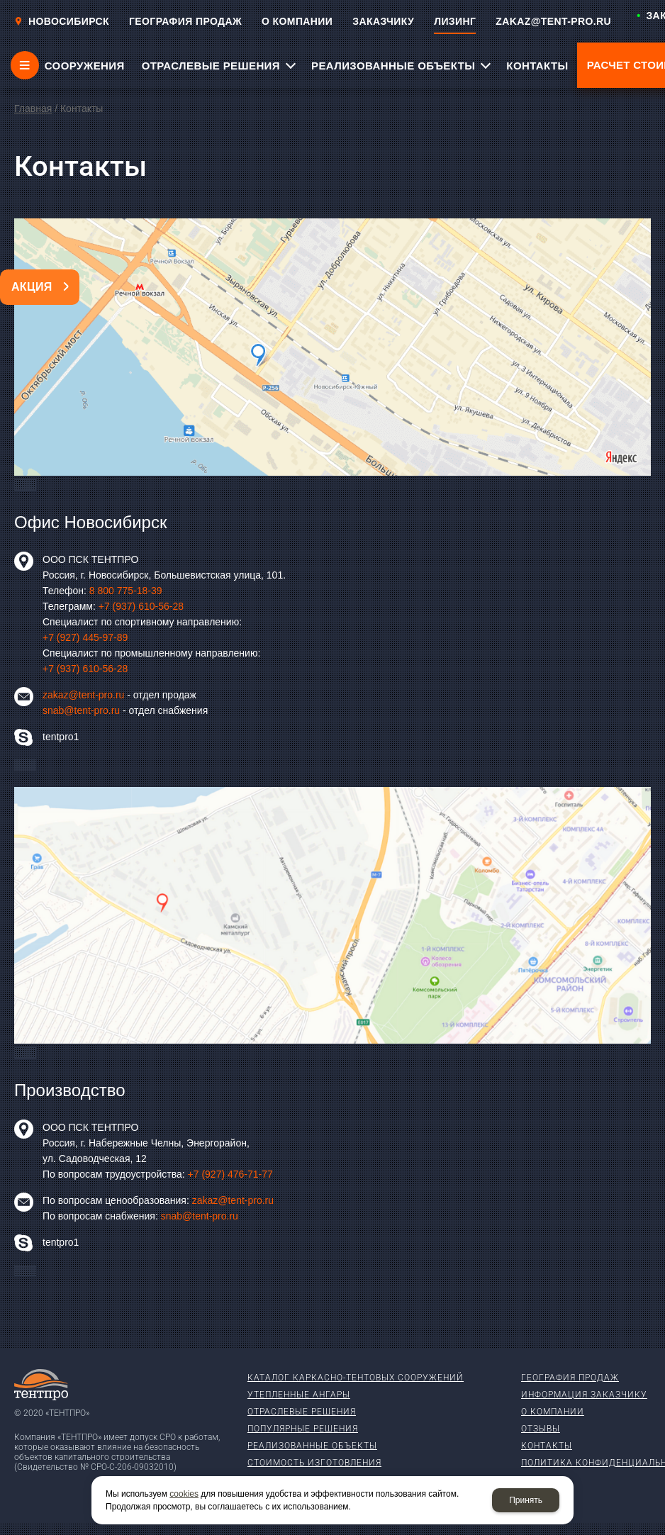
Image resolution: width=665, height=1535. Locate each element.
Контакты (546, 1446)
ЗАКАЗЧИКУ (383, 21)
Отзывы (540, 1429)
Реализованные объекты (312, 1446)
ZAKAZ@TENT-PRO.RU (553, 21)
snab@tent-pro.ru (81, 710)
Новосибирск (61, 21)
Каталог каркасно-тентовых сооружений (355, 1378)
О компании (552, 1412)
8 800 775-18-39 (125, 590)
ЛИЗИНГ (455, 21)
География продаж (570, 1378)
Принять (525, 1500)
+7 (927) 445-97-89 (85, 637)
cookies (184, 1494)
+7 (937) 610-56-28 (141, 606)
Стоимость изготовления (314, 1463)
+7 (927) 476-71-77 (230, 1174)
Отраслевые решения (301, 1412)
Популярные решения (302, 1429)
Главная (33, 108)
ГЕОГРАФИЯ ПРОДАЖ (185, 21)
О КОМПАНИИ (297, 21)
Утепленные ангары (298, 1395)
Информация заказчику (584, 1395)
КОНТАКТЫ (537, 66)
